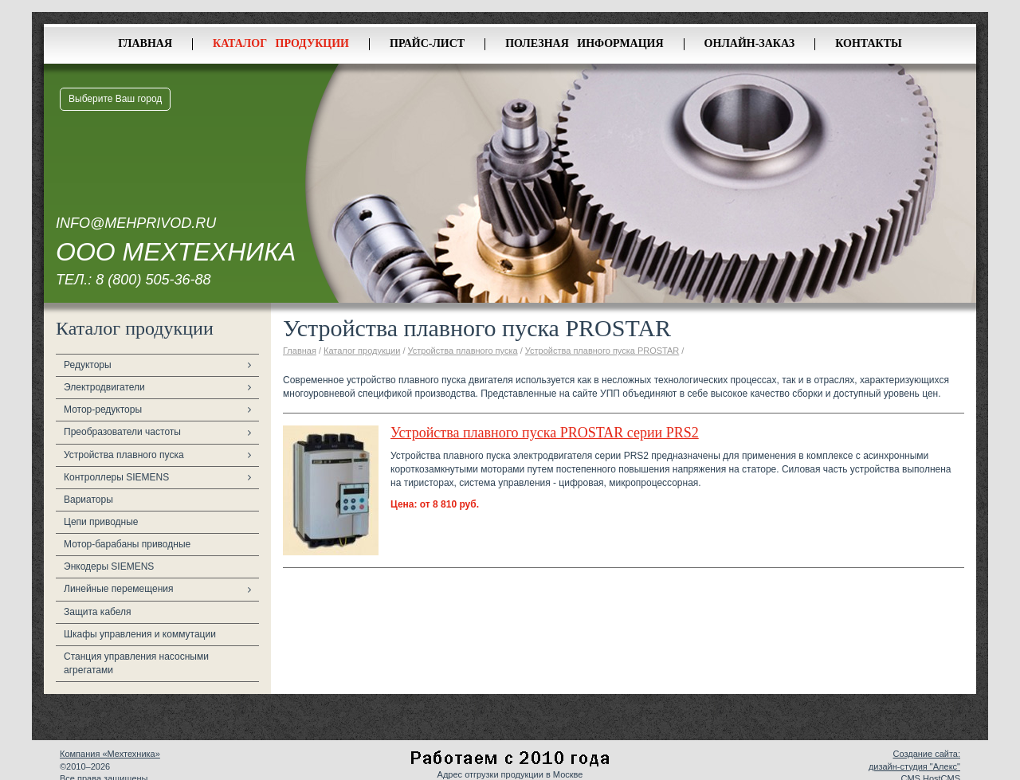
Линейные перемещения (119, 588)
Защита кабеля (97, 611)
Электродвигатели (104, 387)
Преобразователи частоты (122, 431)
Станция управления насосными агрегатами (136, 663)
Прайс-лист (427, 43)
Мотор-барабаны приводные (127, 544)
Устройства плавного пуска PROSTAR (602, 350)
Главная (145, 43)
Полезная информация (584, 43)
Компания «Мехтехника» (110, 753)
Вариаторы (88, 499)
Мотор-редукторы (103, 409)
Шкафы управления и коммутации (140, 634)
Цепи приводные (101, 521)
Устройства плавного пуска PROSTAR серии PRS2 (544, 433)
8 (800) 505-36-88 (153, 280)
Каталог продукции (281, 43)
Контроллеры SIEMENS (116, 477)
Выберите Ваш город (115, 98)
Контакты (868, 43)
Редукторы (88, 364)
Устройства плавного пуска (124, 455)
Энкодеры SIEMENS (109, 566)
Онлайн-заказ (749, 43)
